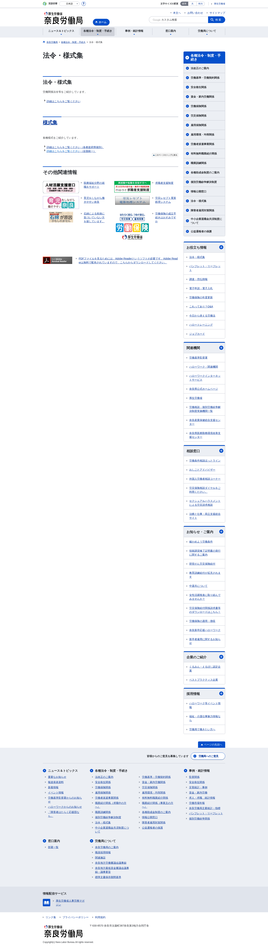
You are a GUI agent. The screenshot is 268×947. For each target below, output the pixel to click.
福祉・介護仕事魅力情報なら (205, 718)
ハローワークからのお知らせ (65, 806)
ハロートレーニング (201, 324)
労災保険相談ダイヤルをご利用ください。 (205, 489)
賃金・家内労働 (198, 792)
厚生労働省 (219, 3)
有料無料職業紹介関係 (204, 153)
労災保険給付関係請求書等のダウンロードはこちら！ (205, 609)
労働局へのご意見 (208, 756)
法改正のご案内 (200, 68)
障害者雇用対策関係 (202, 210)
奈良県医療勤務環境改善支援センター (205, 435)
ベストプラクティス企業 (203, 679)
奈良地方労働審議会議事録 (110, 862)
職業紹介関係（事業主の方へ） (157, 804)
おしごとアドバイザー (202, 469)
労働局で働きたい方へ (202, 729)
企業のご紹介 (204, 657)
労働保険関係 (198, 106)
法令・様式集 (198, 200)
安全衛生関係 (198, 87)
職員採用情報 (103, 852)
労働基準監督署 (198, 357)
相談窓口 (204, 451)
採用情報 (204, 693)
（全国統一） (71, 151)
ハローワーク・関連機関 (203, 366)
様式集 (50, 122)
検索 (218, 19)
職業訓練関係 (198, 163)
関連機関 (204, 348)
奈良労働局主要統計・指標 (204, 808)
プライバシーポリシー (76, 917)
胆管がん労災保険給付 (202, 563)
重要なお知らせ (57, 776)
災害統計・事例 (198, 787)
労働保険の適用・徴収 (202, 620)
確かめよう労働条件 (201, 541)
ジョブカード (197, 333)
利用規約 (100, 917)
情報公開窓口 (198, 191)
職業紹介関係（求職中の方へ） (110, 804)
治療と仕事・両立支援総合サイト (205, 515)
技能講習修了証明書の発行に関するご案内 (205, 552)
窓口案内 (54, 841)
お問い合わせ (195, 13)
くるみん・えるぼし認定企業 (205, 668)
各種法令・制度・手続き (206, 58)
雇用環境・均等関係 (202, 134)
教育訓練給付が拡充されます (205, 574)
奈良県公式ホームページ (203, 388)
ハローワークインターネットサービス (205, 377)
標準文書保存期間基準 (108, 877)
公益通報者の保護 (201, 231)
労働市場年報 (197, 802)
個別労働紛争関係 (199, 818)
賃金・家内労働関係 (202, 96)
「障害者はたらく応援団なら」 (63, 814)
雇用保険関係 (198, 125)
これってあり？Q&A (201, 306)
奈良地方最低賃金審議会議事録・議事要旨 (112, 870)
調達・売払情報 (198, 279)
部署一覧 (53, 847)
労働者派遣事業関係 (202, 144)
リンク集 (51, 917)
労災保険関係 (198, 115)
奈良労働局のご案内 (107, 847)
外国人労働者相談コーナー (205, 478)
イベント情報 (56, 792)
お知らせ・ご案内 (204, 532)
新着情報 (53, 787)
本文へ (177, 13)
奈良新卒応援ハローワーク (205, 630)
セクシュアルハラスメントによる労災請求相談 (205, 502)
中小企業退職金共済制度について (206, 220)
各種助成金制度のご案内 (205, 172)
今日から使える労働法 (202, 315)
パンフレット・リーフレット (205, 268)
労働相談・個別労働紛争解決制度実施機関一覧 (205, 409)
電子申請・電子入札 (201, 288)
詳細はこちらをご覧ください (63, 101)
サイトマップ (217, 13)
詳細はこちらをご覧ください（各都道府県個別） (75, 147)
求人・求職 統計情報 (202, 797)
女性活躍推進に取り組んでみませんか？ (205, 596)
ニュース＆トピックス (63, 770)
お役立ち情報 (204, 247)
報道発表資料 (56, 782)
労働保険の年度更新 (201, 297)
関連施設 (100, 857)
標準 (184, 3)
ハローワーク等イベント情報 (205, 705)
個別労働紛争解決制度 (204, 181)
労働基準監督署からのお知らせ (65, 799)
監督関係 (194, 776)
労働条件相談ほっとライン (205, 460)
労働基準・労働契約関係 (205, 77)
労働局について (105, 841)
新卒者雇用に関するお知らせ (205, 641)
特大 (200, 3)
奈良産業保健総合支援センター (205, 422)
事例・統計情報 (199, 770)
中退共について (198, 585)
